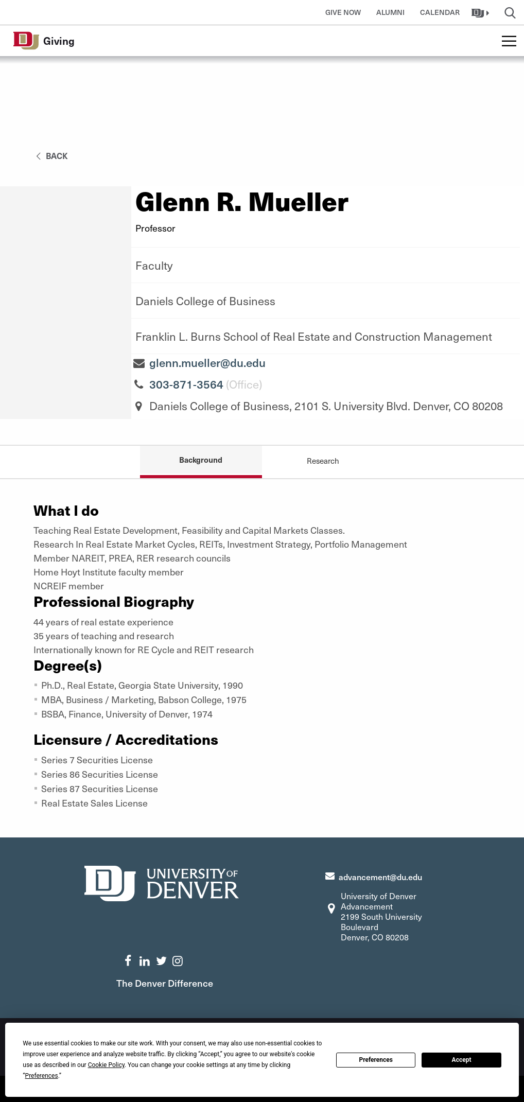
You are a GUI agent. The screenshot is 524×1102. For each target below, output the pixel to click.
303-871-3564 (186, 384)
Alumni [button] (390, 12)
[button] (481, 12)
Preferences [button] (41, 1075)
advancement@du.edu (380, 876)
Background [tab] (200, 459)
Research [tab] (323, 461)
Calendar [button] (440, 12)
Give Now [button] (343, 12)
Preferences (376, 1059)
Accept (461, 1059)
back (50, 155)
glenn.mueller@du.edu (207, 362)
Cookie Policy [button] (106, 1065)
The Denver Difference (164, 982)
